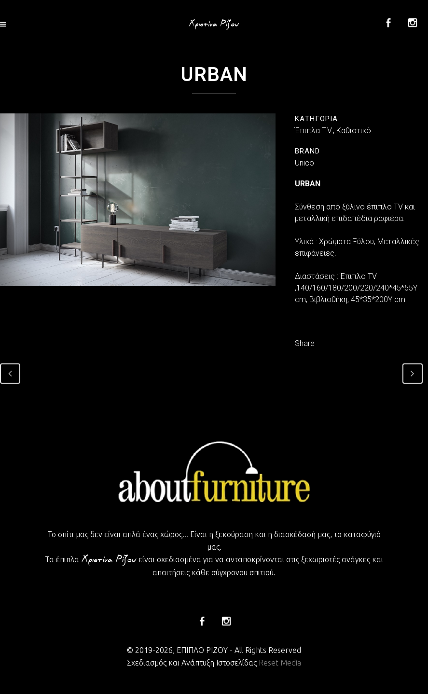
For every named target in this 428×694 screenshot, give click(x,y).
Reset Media (280, 662)
